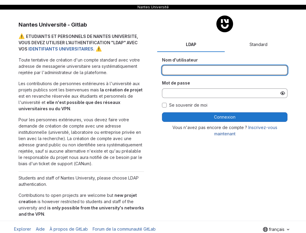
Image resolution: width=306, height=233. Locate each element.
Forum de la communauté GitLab (124, 229)
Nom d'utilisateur (180, 59)
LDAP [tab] (191, 44)
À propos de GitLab (69, 229)
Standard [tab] (258, 44)
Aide (40, 229)
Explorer (22, 229)
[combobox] (276, 229)
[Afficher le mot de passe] (282, 93)
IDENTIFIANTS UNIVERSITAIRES (60, 48)
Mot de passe (176, 82)
